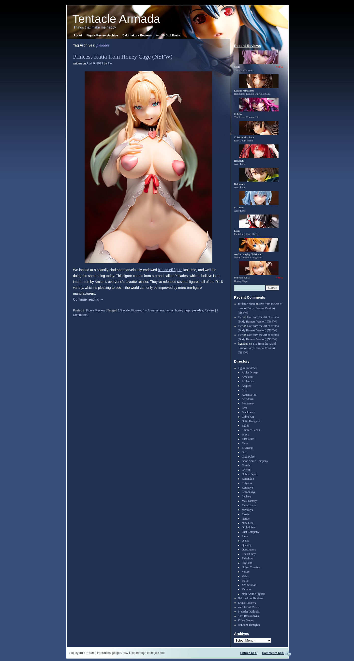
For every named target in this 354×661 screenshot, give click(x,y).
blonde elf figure (170, 270)
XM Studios (249, 585)
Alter (245, 390)
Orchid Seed (249, 527)
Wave (245, 580)
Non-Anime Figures (253, 594)
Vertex (245, 571)
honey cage (182, 310)
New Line (247, 523)
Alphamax (248, 381)
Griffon (246, 470)
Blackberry (248, 412)
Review (209, 310)
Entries (248, 653)
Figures (136, 310)
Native (246, 518)
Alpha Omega (250, 372)
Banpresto (248, 403)
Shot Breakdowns (248, 616)
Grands (246, 465)
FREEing (247, 447)
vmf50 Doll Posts (168, 35)
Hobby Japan (249, 474)
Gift (244, 452)
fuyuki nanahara (153, 310)
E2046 (245, 425)
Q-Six (245, 540)
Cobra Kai (248, 416)
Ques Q (246, 545)
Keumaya (247, 487)
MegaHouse (249, 505)
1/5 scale (124, 310)
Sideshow (247, 558)
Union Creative (251, 567)
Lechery (246, 496)
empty (245, 434)
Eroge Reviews (247, 602)
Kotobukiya (249, 492)
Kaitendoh (248, 478)
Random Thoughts (249, 625)
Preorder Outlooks (249, 611)
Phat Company (250, 532)
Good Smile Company (255, 461)
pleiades (197, 310)
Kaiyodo (247, 483)
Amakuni (247, 377)
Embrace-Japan (251, 430)
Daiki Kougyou (251, 421)
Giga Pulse (248, 456)
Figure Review (95, 310)
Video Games (246, 620)
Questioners (249, 549)
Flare (245, 443)
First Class (248, 439)
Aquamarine (249, 394)
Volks (245, 576)
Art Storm (247, 399)
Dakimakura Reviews (137, 35)
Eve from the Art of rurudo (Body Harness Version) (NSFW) (260, 308)
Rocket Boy (249, 554)
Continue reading (88, 299)
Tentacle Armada (116, 18)
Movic (245, 514)
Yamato (246, 589)
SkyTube (247, 563)
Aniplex (246, 385)
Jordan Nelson (246, 304)
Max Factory (249, 501)
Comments (273, 653)
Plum (245, 536)
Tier (110, 63)
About (78, 35)
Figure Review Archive (102, 35)
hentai (169, 310)
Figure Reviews (247, 368)
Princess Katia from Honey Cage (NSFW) (123, 56)
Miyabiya (247, 509)
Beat (244, 408)
